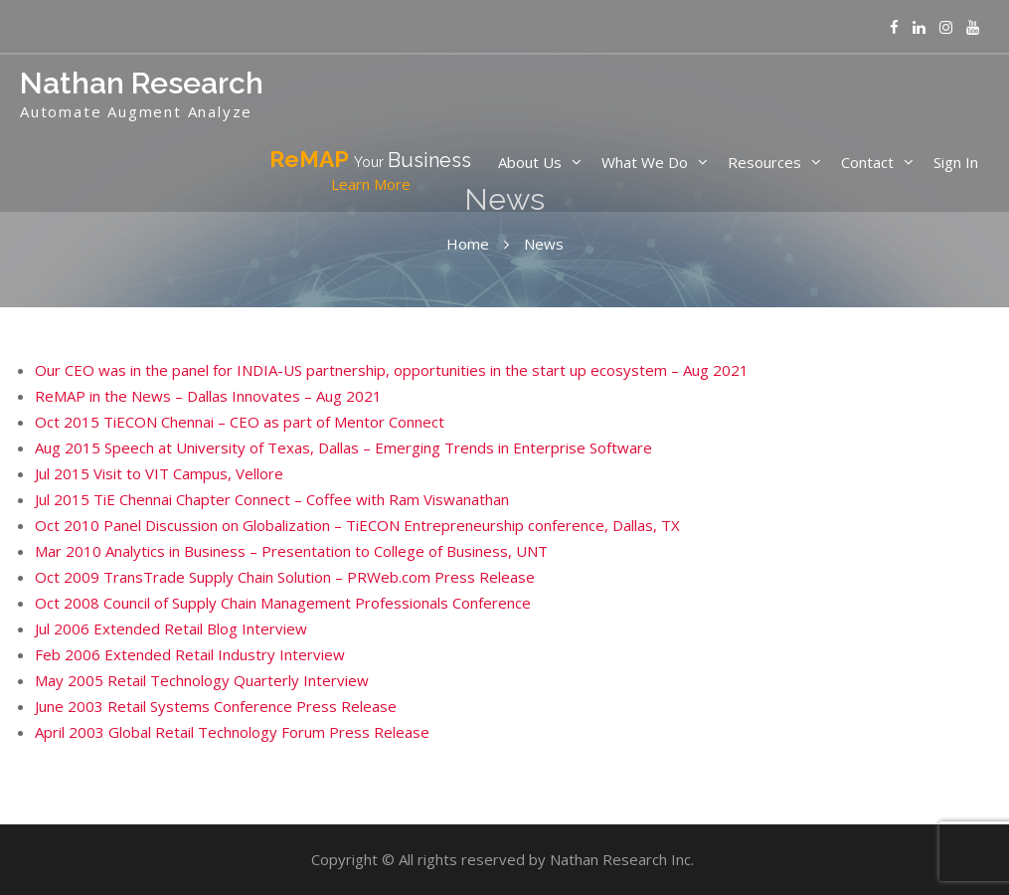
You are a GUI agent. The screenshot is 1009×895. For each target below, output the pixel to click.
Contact (867, 162)
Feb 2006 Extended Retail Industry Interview (190, 654)
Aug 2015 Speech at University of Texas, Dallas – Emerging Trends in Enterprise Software (343, 447)
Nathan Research (141, 83)
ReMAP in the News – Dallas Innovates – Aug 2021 (208, 396)
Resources (764, 162)
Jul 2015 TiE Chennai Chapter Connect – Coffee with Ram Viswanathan (272, 499)
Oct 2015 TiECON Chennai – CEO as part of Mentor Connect (239, 422)
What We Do (644, 162)
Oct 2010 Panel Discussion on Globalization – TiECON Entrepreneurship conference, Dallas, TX (357, 525)
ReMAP (370, 171)
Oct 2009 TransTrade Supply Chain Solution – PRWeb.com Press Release (285, 577)
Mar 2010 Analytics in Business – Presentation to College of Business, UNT (291, 551)
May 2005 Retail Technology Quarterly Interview (202, 680)
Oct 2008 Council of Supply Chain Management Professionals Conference (283, 603)
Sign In (955, 162)
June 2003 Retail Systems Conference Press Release (216, 706)
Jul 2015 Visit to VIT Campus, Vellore (159, 473)
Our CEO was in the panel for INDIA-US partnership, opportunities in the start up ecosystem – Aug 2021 (392, 370)
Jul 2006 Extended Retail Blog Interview (171, 628)
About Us (530, 162)
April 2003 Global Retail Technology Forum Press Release (232, 732)
